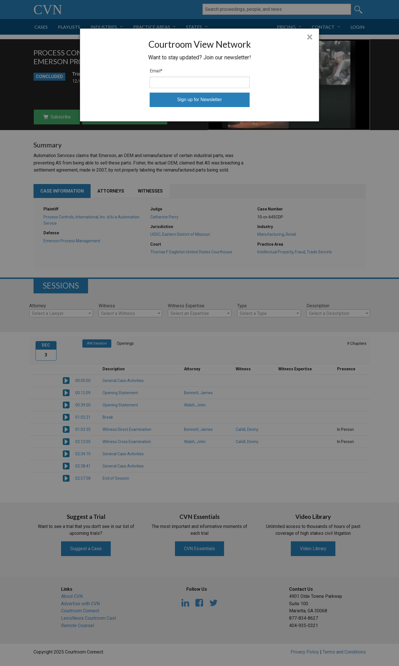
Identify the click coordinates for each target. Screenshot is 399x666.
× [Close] (310, 37)
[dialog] (199, 75)
